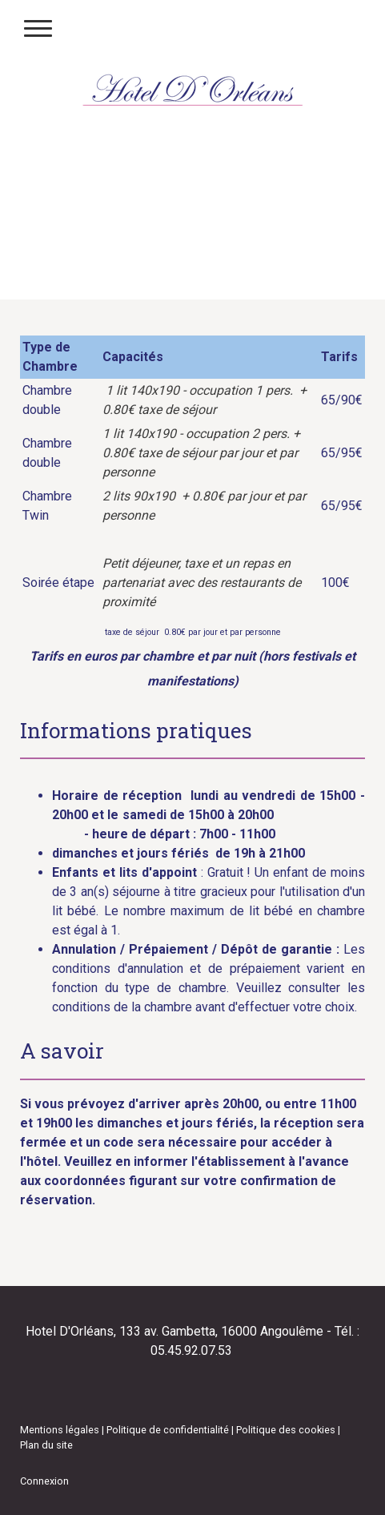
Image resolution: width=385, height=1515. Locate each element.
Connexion (44, 1481)
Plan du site (46, 1445)
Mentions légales (59, 1430)
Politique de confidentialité (167, 1430)
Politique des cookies (285, 1430)
